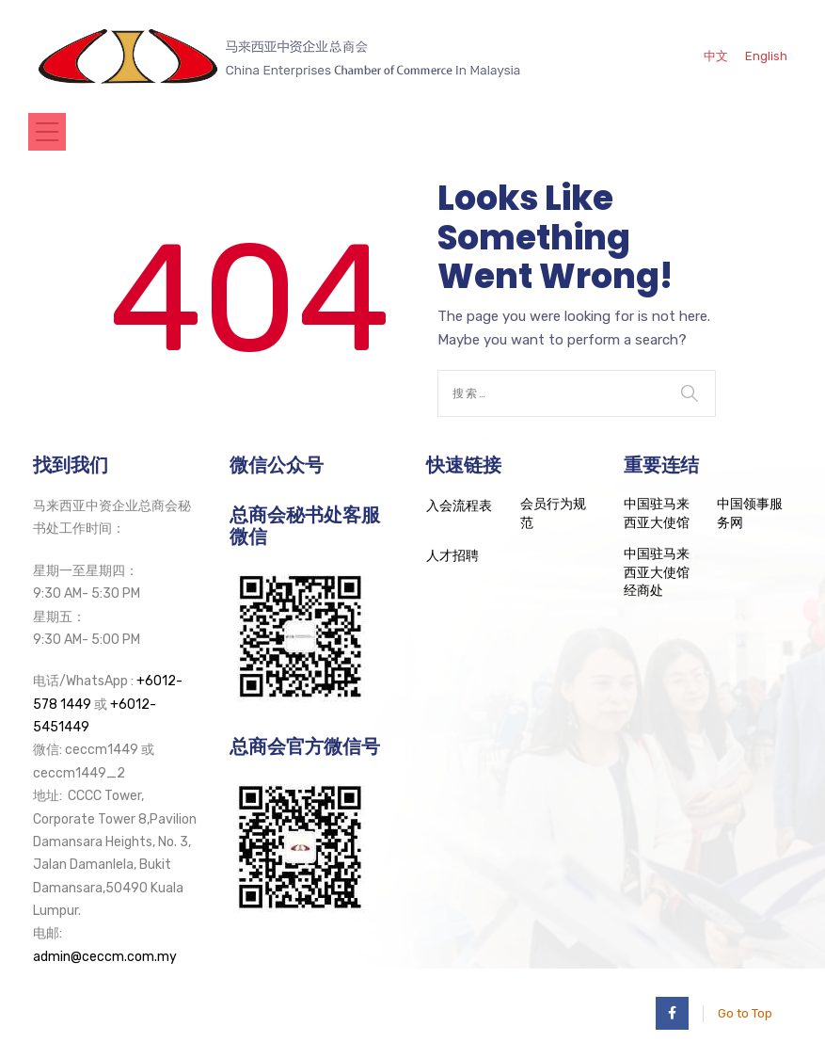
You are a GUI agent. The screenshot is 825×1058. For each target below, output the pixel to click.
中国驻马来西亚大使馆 (657, 513)
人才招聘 (452, 556)
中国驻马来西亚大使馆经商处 (657, 572)
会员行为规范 (553, 513)
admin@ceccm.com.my (105, 957)
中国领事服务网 (750, 513)
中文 (716, 56)
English (766, 56)
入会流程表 (459, 506)
